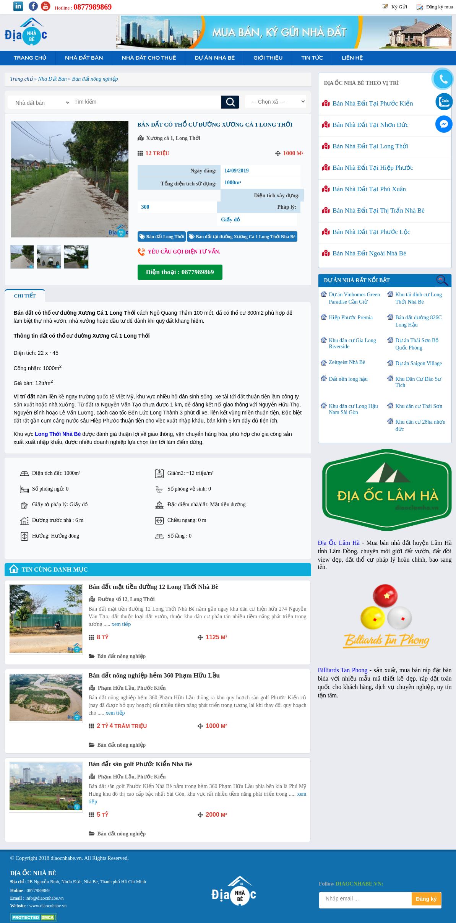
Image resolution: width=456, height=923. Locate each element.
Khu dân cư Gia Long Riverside (352, 343)
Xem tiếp (121, 624)
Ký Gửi (399, 7)
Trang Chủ (30, 58)
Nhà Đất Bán (84, 58)
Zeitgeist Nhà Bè (347, 362)
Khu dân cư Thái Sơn (419, 406)
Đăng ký (426, 899)
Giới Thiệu (267, 58)
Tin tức (312, 58)
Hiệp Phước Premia (351, 317)
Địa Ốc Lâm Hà (339, 543)
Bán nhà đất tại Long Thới (365, 146)
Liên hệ (351, 58)
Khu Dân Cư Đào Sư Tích (418, 382)
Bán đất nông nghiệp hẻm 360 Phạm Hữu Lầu (154, 675)
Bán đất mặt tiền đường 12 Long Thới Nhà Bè (154, 586)
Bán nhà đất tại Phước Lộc (366, 232)
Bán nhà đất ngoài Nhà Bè (364, 253)
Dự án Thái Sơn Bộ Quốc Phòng (417, 344)
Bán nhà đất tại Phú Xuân (364, 189)
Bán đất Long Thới (162, 236)
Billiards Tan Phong (343, 670)
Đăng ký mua (439, 7)
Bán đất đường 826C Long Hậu (419, 321)
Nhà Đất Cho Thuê (149, 58)
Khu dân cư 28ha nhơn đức (421, 425)
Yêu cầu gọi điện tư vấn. (184, 252)
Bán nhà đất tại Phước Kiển (367, 103)
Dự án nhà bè (215, 58)
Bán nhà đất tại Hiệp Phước (367, 167)
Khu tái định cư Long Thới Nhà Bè (419, 298)
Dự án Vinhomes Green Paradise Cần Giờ (354, 298)
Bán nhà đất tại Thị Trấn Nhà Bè (373, 210)
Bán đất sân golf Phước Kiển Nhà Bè (140, 764)
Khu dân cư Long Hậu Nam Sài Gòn (353, 409)
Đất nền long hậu (348, 379)
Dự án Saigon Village (419, 363)
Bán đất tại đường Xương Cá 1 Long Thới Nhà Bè (242, 236)
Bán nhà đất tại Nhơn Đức (365, 124)
